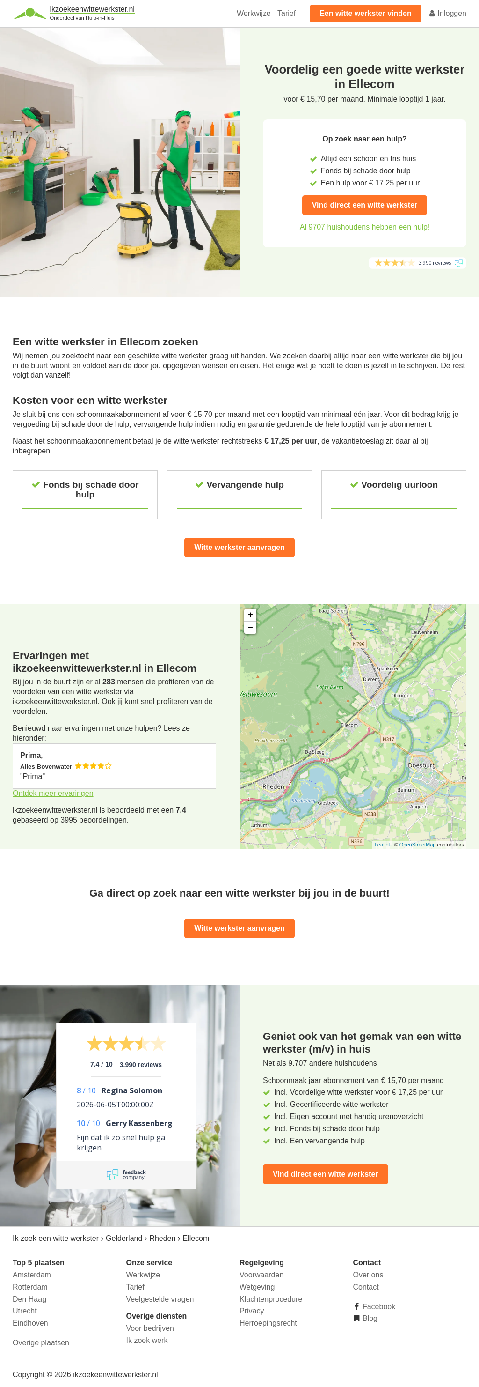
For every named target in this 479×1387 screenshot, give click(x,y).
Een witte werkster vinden (365, 13)
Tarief (286, 13)
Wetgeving (257, 1287)
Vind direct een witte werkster (365, 205)
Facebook (378, 1307)
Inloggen (447, 13)
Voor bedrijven (150, 1328)
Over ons (368, 1275)
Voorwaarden (261, 1275)
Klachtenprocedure (271, 1299)
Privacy (252, 1311)
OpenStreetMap (417, 844)
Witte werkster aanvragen (239, 547)
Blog (369, 1318)
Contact (366, 1287)
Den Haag (29, 1299)
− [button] (250, 627)
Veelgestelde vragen (160, 1299)
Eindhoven (30, 1323)
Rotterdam (30, 1287)
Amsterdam (32, 1275)
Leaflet (382, 844)
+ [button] (250, 615)
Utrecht (25, 1311)
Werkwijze (254, 13)
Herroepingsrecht (268, 1323)
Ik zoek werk (147, 1340)
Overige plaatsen (41, 1343)
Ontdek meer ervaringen (53, 793)
